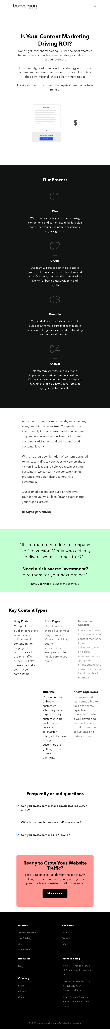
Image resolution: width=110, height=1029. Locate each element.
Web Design (24, 949)
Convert (66, 938)
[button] (94, 6)
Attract (65, 932)
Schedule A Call (55, 893)
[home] (25, 7)
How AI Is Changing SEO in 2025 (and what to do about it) (77, 970)
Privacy (22, 991)
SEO (20, 944)
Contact (22, 997)
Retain (65, 944)
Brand (21, 985)
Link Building (24, 938)
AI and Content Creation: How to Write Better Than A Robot (77, 1001)
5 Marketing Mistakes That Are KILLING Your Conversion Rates (76, 986)
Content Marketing (27, 932)
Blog (20, 966)
